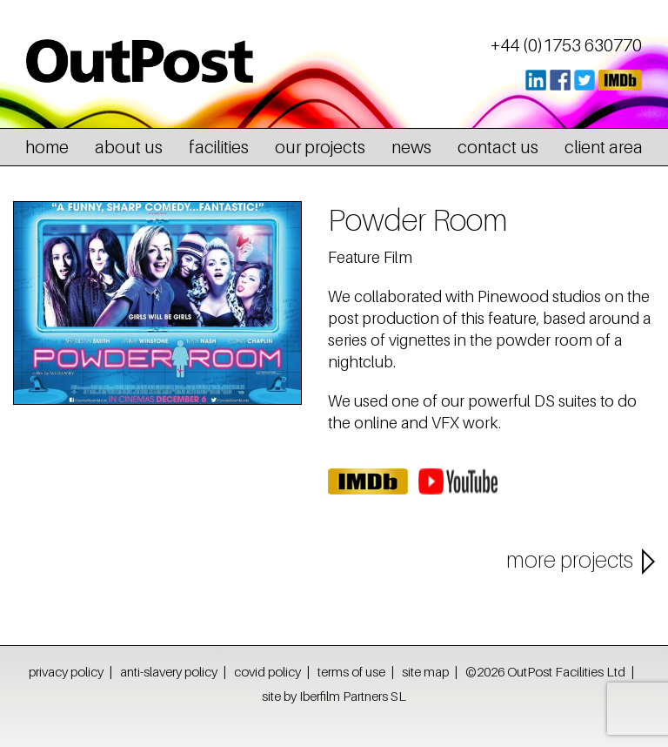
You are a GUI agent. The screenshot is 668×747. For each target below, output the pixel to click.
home (47, 147)
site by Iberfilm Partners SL (334, 695)
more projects (569, 560)
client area (603, 147)
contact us (498, 147)
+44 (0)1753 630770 (566, 45)
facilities (219, 147)
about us (129, 147)
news (411, 147)
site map (425, 671)
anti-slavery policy (168, 671)
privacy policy (66, 671)
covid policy (267, 671)
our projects (320, 147)
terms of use (351, 671)
